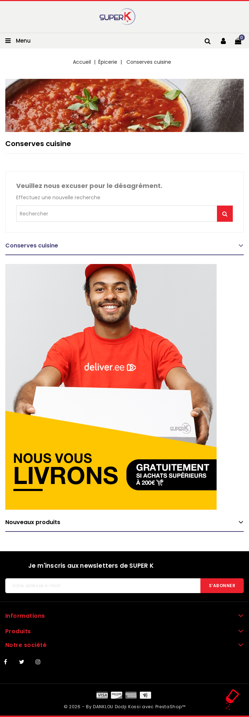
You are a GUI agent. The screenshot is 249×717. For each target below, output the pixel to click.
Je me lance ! (225, 214)
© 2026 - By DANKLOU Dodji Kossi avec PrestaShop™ (125, 707)
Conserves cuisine (31, 245)
